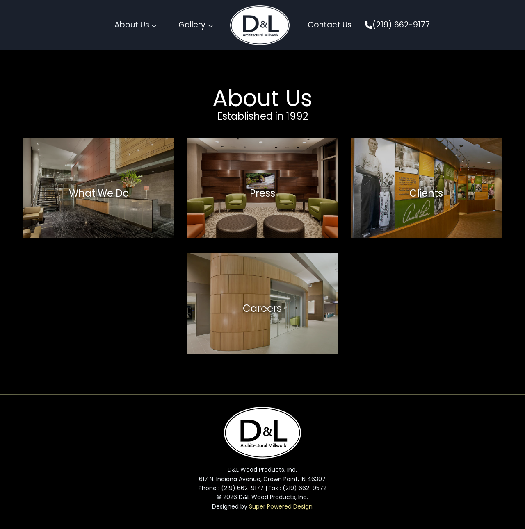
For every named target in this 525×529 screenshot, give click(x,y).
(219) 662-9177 (397, 24)
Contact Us (330, 24)
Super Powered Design (281, 506)
